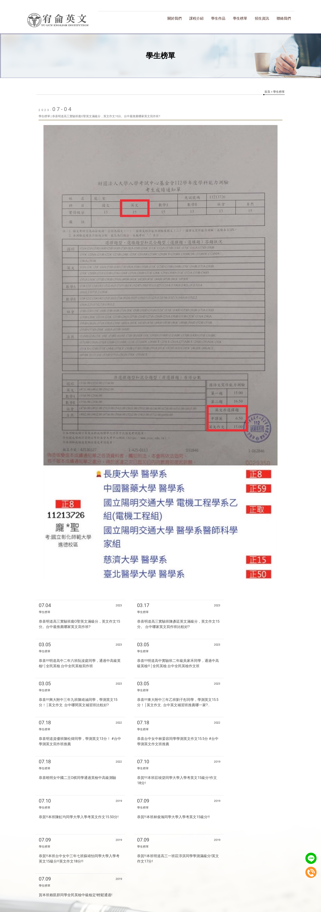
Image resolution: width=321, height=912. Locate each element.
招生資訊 (262, 18)
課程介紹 (196, 18)
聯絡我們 (284, 18)
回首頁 (81, 886)
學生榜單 (240, 18)
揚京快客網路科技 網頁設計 (147, 873)
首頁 (267, 91)
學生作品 (218, 18)
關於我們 (174, 18)
